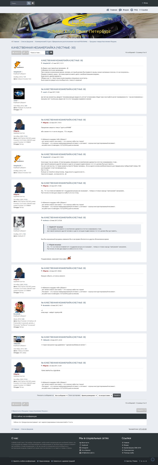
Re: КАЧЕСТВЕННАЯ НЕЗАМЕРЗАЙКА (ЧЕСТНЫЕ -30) (63, 89)
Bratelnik (17, 314)
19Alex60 (17, 343)
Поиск (29, 3)
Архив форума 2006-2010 (132, 447)
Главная (113, 10)
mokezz (16, 229)
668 (23, 319)
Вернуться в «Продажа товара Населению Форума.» (30, 411)
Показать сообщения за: (52, 395)
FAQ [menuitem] (136, 10)
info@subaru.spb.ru (88, 453)
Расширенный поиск (33, 3)
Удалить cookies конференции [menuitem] (24, 461)
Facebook (85, 445)
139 (24, 77)
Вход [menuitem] (146, 3)
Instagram (85, 447)
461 (26, 348)
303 (24, 234)
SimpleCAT (17, 72)
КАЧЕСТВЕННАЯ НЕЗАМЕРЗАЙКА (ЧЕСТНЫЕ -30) (43, 47)
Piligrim (16, 131)
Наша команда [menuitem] (44, 461)
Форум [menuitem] (126, 10)
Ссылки (144, 10)
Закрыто (17, 52)
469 (26, 105)
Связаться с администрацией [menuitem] (64, 461)
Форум (126, 445)
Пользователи (129, 450)
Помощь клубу (129, 453)
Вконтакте (85, 442)
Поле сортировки (82, 395)
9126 (25, 136)
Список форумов (27, 429)
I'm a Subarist (86, 450)
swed (15, 100)
